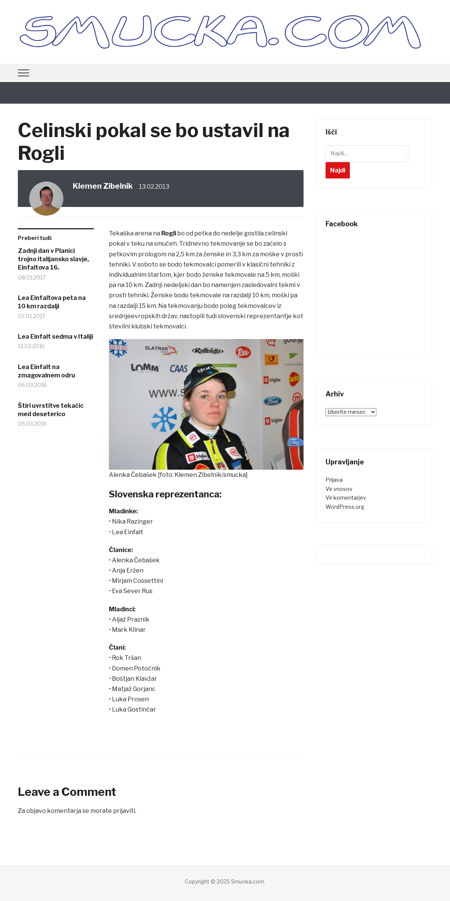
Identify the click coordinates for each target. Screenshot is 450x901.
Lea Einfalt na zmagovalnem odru (46, 371)
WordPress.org (345, 506)
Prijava (334, 480)
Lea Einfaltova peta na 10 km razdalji (52, 302)
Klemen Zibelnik (103, 186)
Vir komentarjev (346, 497)
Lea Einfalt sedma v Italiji (55, 336)
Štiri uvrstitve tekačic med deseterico (50, 410)
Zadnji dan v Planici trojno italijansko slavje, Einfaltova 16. (53, 259)
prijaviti (124, 810)
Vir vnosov (339, 489)
